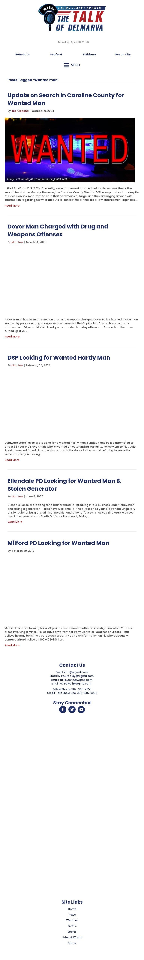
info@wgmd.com (76, 672)
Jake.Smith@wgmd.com (76, 680)
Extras (72, 943)
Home (72, 909)
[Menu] (72, 65)
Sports (72, 932)
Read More (12, 206)
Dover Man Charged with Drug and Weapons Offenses (58, 230)
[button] (62, 709)
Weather (72, 920)
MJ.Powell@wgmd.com (76, 683)
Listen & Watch (72, 937)
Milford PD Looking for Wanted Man (58, 543)
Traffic (72, 926)
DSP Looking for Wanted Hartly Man (59, 358)
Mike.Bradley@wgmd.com (76, 676)
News (72, 915)
